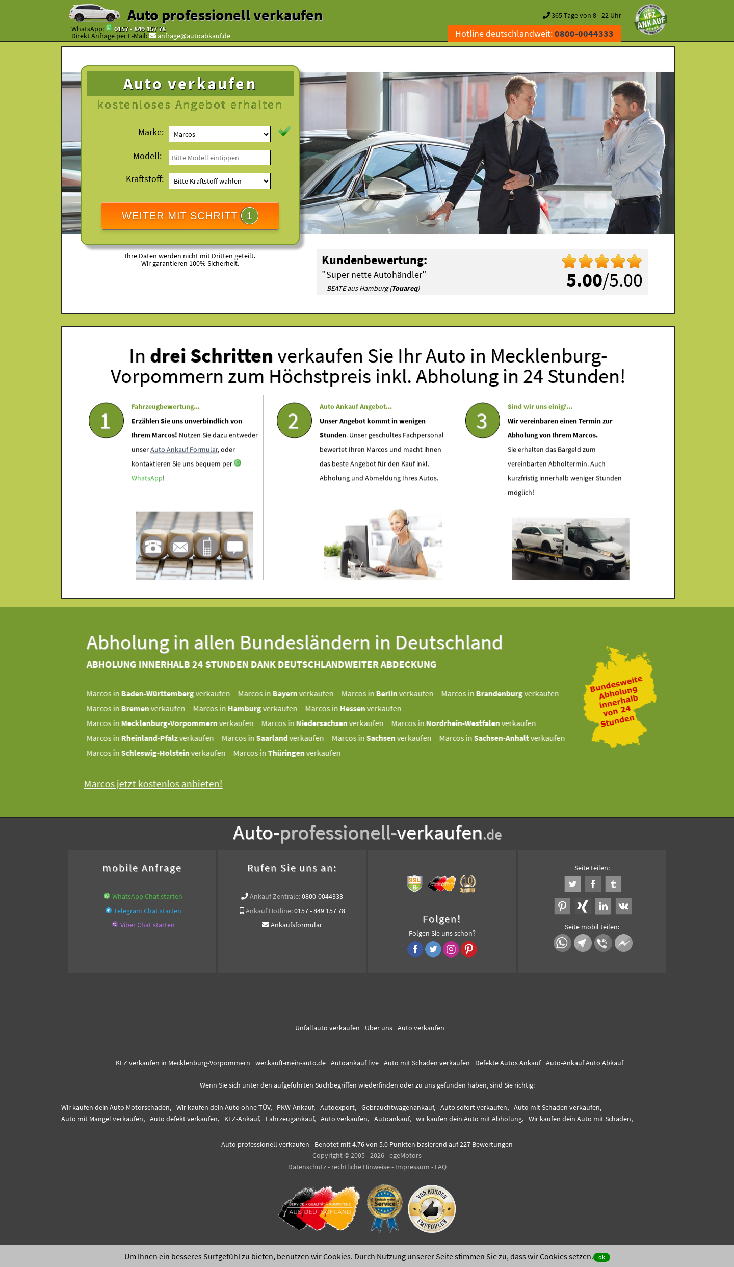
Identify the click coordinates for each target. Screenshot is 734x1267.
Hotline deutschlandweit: (534, 33)
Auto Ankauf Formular (184, 474)
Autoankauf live (355, 1062)
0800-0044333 (322, 896)
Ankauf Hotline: (269, 910)
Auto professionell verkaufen (225, 14)
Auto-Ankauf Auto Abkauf (584, 1062)
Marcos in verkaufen (163, 693)
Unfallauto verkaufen (327, 1027)
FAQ (441, 1166)
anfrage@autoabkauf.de (194, 35)
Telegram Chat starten (147, 910)
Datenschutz (307, 1166)
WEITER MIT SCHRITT (190, 215)
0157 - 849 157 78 (140, 28)
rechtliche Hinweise (360, 1166)
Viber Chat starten (147, 924)
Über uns (378, 1027)
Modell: (147, 156)
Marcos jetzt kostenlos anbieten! (158, 783)
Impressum (412, 1166)
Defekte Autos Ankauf (508, 1062)
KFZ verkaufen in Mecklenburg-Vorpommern (183, 1062)
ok (601, 1257)
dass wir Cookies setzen (550, 1256)
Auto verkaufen (421, 1027)
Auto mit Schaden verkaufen (427, 1062)
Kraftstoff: (145, 179)
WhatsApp (147, 503)
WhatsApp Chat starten (147, 896)
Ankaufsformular (296, 924)
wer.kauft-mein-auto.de (290, 1062)
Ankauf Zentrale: (275, 896)
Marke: (151, 132)
